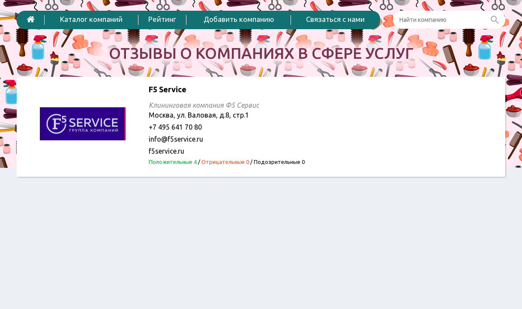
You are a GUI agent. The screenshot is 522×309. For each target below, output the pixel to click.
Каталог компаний (91, 19)
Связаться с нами (335, 19)
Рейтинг (162, 19)
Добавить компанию (239, 19)
